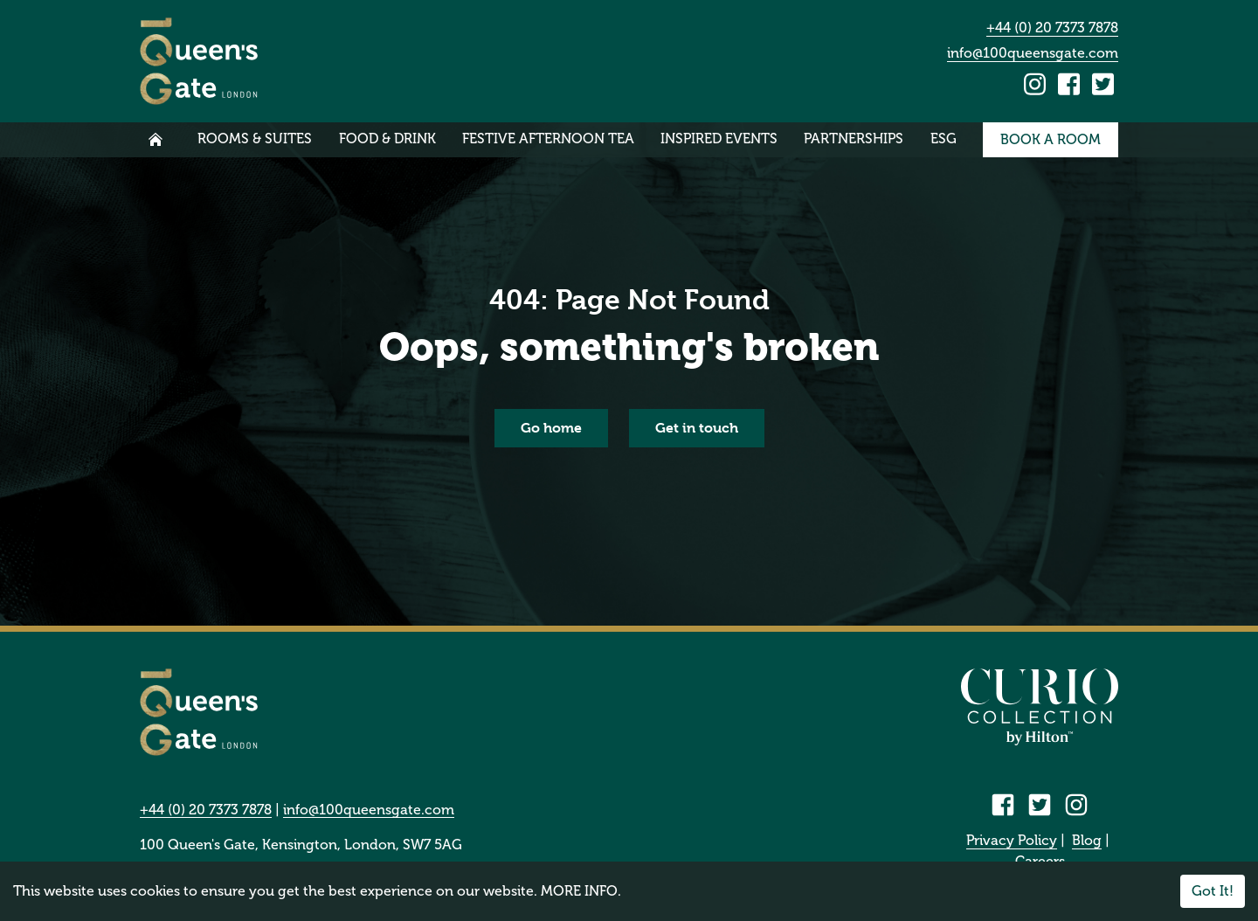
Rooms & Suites (254, 138)
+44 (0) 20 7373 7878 (1052, 27)
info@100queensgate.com (1032, 53)
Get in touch (696, 427)
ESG (943, 138)
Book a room (1050, 139)
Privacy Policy (1011, 840)
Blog (1087, 840)
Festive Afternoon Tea (548, 138)
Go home (551, 427)
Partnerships (853, 138)
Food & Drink (387, 138)
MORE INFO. (581, 891)
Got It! (1213, 891)
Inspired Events (719, 138)
